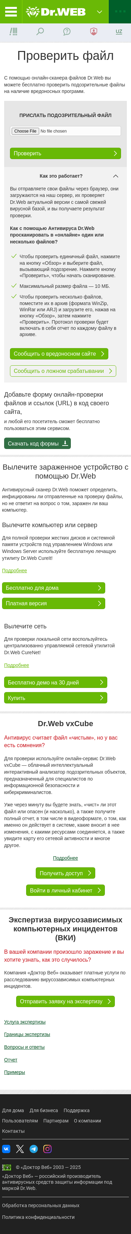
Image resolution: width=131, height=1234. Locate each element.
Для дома (13, 1110)
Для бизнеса (44, 1110)
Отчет (10, 1060)
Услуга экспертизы (25, 1022)
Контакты (13, 1131)
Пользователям (20, 1120)
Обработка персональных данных (40, 1205)
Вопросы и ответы (24, 1047)
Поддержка (77, 1110)
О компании (87, 1120)
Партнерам (55, 1120)
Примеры (14, 1072)
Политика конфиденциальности (38, 1217)
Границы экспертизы (27, 1034)
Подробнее (14, 570)
